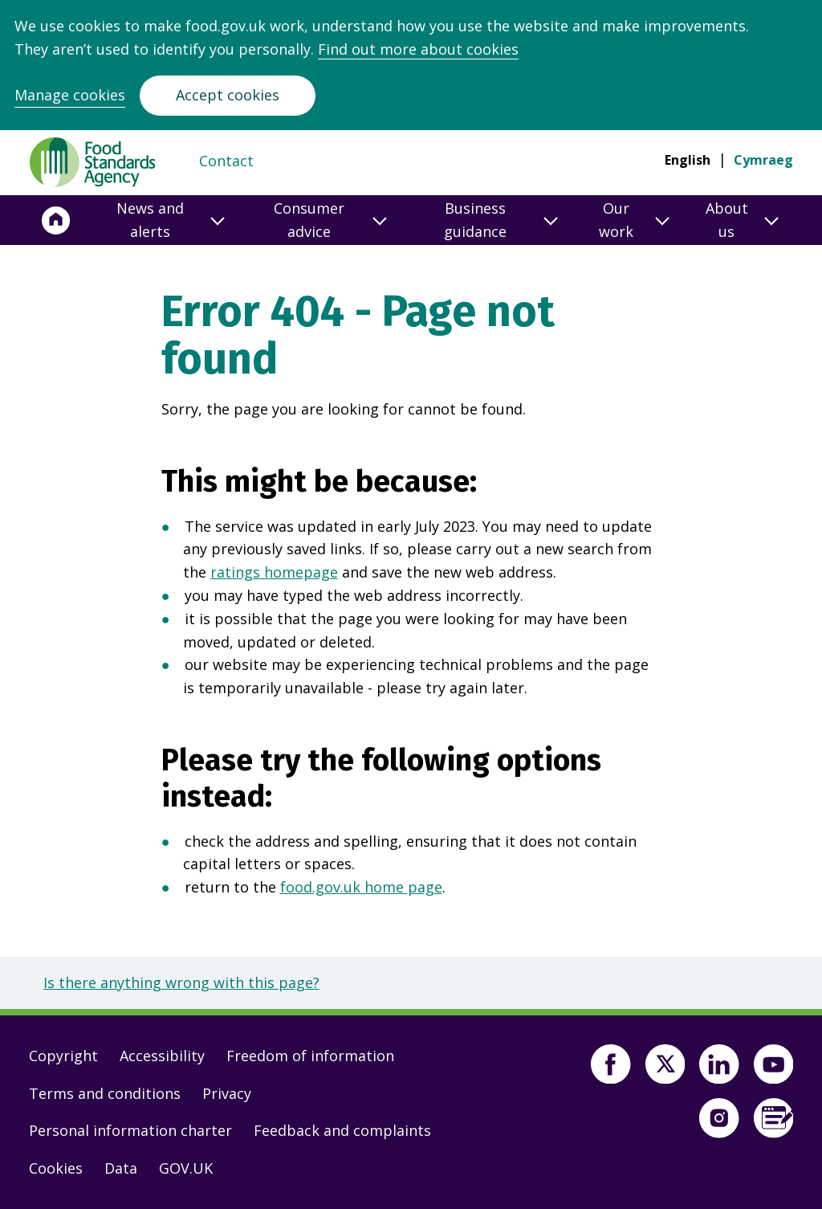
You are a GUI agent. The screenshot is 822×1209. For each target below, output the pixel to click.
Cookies (56, 1168)
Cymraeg (763, 160)
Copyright (63, 1055)
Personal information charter (130, 1130)
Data (120, 1168)
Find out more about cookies (418, 49)
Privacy (226, 1093)
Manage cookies (69, 94)
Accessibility (162, 1055)
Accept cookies (227, 94)
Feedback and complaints (342, 1130)
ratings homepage (274, 572)
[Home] (56, 220)
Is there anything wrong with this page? (181, 982)
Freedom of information (310, 1055)
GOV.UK (186, 1168)
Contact (226, 160)
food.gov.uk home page (361, 887)
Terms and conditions (105, 1093)
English (687, 160)
